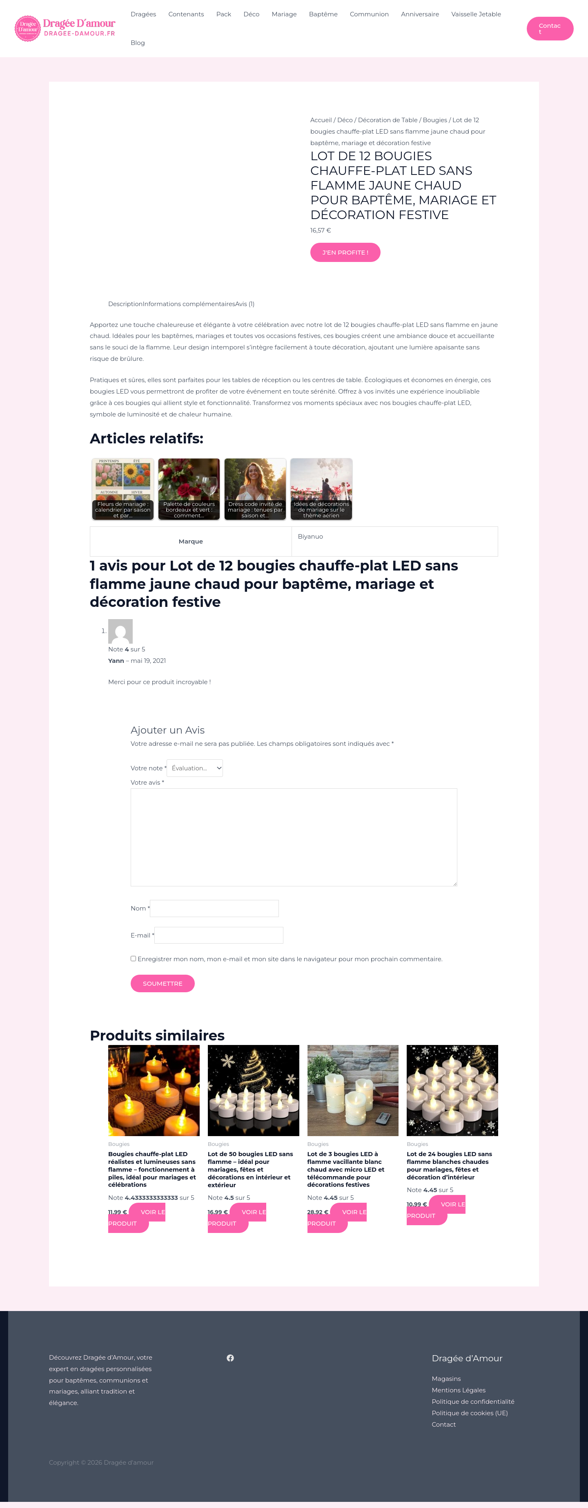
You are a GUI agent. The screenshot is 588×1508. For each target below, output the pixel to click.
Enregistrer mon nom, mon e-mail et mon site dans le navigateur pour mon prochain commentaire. (290, 964)
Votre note (149, 768)
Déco (251, 14)
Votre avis (147, 783)
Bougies (438, 120)
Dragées (143, 14)
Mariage (284, 14)
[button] (550, 28)
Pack (224, 14)
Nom (140, 912)
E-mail (142, 940)
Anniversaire (420, 14)
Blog (138, 43)
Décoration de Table (390, 120)
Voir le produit (137, 1224)
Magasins (446, 1385)
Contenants (186, 14)
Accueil (321, 120)
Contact (444, 1430)
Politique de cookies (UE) (470, 1419)
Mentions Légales (459, 1397)
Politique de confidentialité (473, 1408)
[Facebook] (230, 1364)
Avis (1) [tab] (249, 304)
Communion (369, 14)
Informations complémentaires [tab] (191, 304)
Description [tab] (126, 304)
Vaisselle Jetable (476, 14)
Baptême (323, 14)
